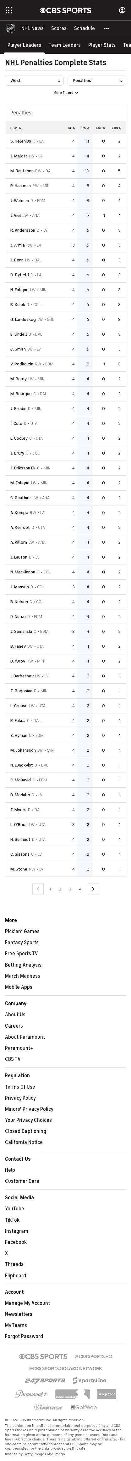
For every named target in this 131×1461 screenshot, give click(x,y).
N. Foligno (19, 289)
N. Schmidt (20, 839)
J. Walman (19, 200)
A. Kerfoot (20, 527)
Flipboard (15, 1276)
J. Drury (17, 453)
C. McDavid (20, 780)
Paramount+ (19, 1048)
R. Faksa (17, 720)
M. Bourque (21, 393)
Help (10, 1170)
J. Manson (19, 587)
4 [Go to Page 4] (80, 889)
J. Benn (17, 260)
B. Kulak (17, 304)
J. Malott (18, 156)
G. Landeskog (23, 319)
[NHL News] (32, 28)
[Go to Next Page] (93, 889)
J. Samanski (21, 631)
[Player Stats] (102, 45)
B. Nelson (19, 601)
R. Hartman (20, 185)
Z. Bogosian (21, 691)
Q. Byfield (19, 275)
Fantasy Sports (22, 942)
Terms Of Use (20, 1087)
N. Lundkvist (21, 765)
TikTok (12, 1220)
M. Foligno (20, 483)
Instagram (16, 1231)
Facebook (16, 1242)
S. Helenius (20, 141)
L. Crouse (19, 705)
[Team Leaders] (65, 45)
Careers (14, 1026)
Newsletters (18, 1314)
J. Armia (17, 245)
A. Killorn (18, 542)
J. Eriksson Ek (22, 468)
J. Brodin (18, 408)
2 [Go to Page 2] (60, 889)
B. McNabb (20, 795)
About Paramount (25, 1037)
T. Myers (18, 809)
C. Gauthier (20, 497)
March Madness (22, 976)
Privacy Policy (20, 1098)
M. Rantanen (22, 171)
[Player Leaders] (24, 45)
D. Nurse (18, 616)
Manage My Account (27, 1303)
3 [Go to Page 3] (70, 889)
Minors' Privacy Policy (29, 1109)
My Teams (16, 1325)
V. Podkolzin (21, 364)
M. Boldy (18, 379)
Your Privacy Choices (28, 1120)
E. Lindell (18, 334)
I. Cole (16, 423)
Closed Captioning (25, 1131)
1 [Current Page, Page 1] (50, 889)
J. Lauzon (18, 557)
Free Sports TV (21, 954)
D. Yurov (17, 661)
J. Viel (15, 215)
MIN (116, 128)
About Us (15, 1015)
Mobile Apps (18, 987)
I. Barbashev (22, 676)
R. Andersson (22, 230)
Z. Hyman (18, 735)
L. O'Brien (19, 824)
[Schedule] (84, 28)
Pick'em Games (22, 931)
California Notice (24, 1142)
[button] (106, 28)
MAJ (100, 128)
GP (71, 128)
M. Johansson (23, 750)
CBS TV (13, 1059)
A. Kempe (19, 512)
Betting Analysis (23, 965)
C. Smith (18, 349)
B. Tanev (18, 646)
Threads (14, 1264)
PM (85, 128)
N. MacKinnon (22, 572)
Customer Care (22, 1181)
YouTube (14, 1209)
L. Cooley (19, 438)
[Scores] (58, 28)
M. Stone (18, 869)
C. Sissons (20, 854)
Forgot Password (24, 1336)
